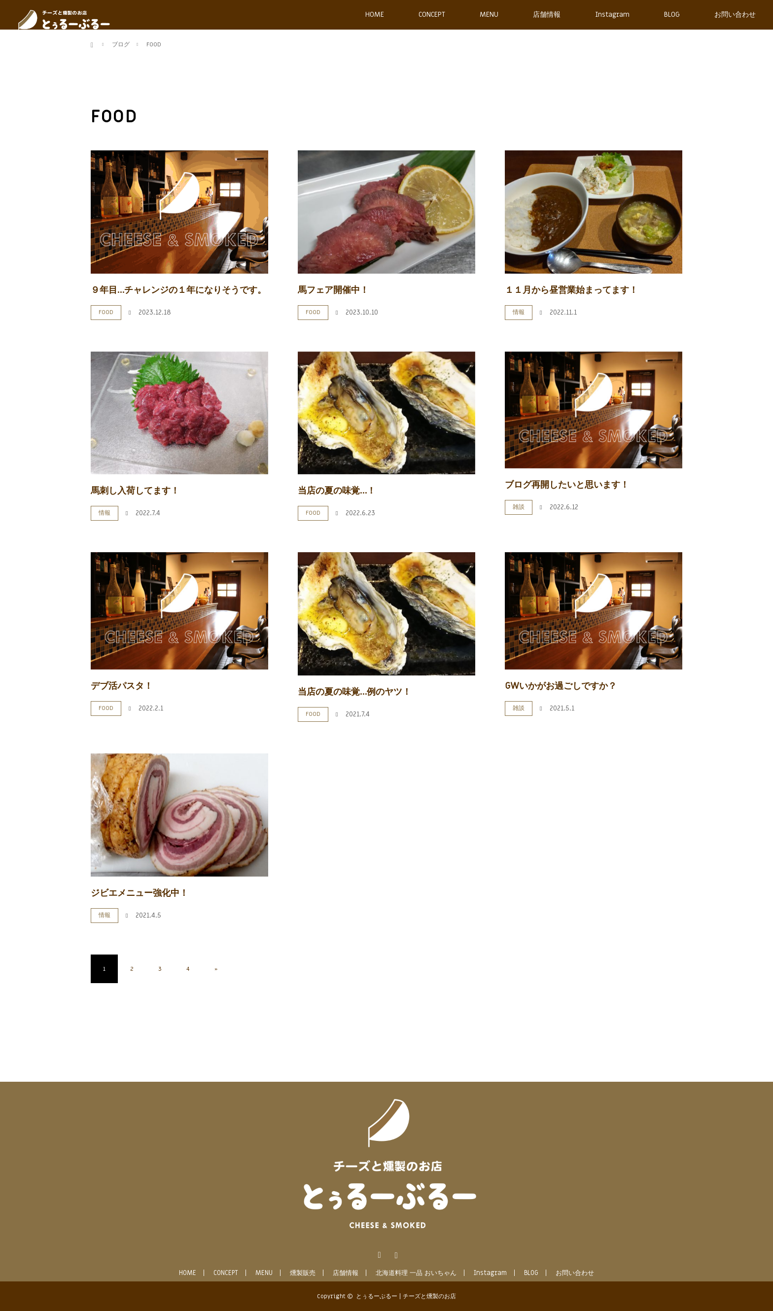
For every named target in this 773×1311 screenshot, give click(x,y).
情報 (519, 312)
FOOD (106, 312)
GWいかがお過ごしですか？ (561, 686)
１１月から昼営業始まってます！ (571, 290)
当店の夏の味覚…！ (337, 490)
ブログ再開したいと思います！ (567, 485)
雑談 (519, 507)
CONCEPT (432, 14)
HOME (374, 14)
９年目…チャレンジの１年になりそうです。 (178, 290)
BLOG (672, 14)
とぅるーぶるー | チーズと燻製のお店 (406, 1296)
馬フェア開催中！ (333, 290)
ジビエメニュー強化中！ (139, 893)
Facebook (378, 1253)
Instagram (612, 14)
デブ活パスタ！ (122, 686)
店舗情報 (547, 14)
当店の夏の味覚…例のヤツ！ (354, 692)
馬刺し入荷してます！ (135, 490)
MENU (489, 14)
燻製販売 (303, 1273)
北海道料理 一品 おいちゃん (416, 1273)
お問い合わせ (735, 14)
